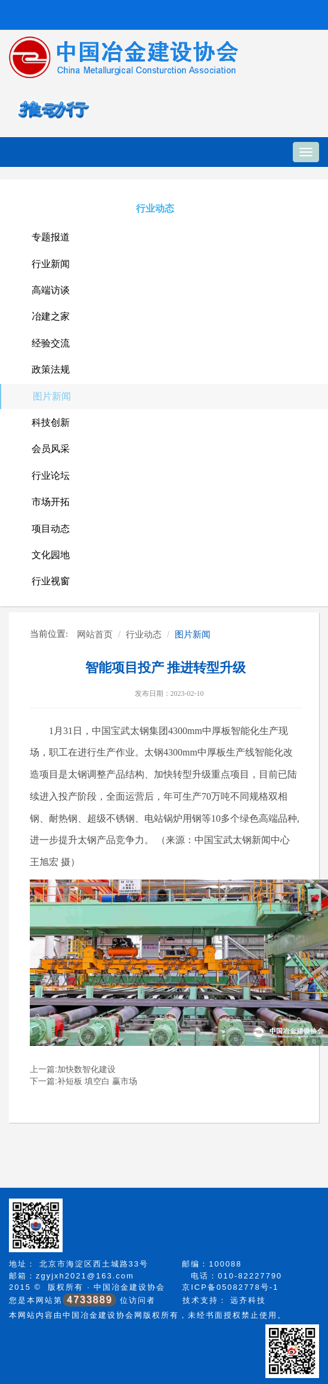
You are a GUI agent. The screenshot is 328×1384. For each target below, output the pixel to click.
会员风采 (51, 449)
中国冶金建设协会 (129, 1287)
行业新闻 (51, 264)
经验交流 (51, 343)
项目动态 (51, 529)
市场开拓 (51, 502)
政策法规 (51, 369)
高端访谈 (51, 290)
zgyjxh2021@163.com (85, 1275)
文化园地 (51, 555)
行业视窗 (51, 581)
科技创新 (51, 422)
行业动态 (155, 208)
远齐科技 (248, 1300)
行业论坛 (51, 475)
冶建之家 (51, 316)
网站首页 (95, 634)
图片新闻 (52, 396)
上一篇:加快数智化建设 (73, 1069)
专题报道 (51, 237)
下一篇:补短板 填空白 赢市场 (83, 1081)
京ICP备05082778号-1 (230, 1287)
